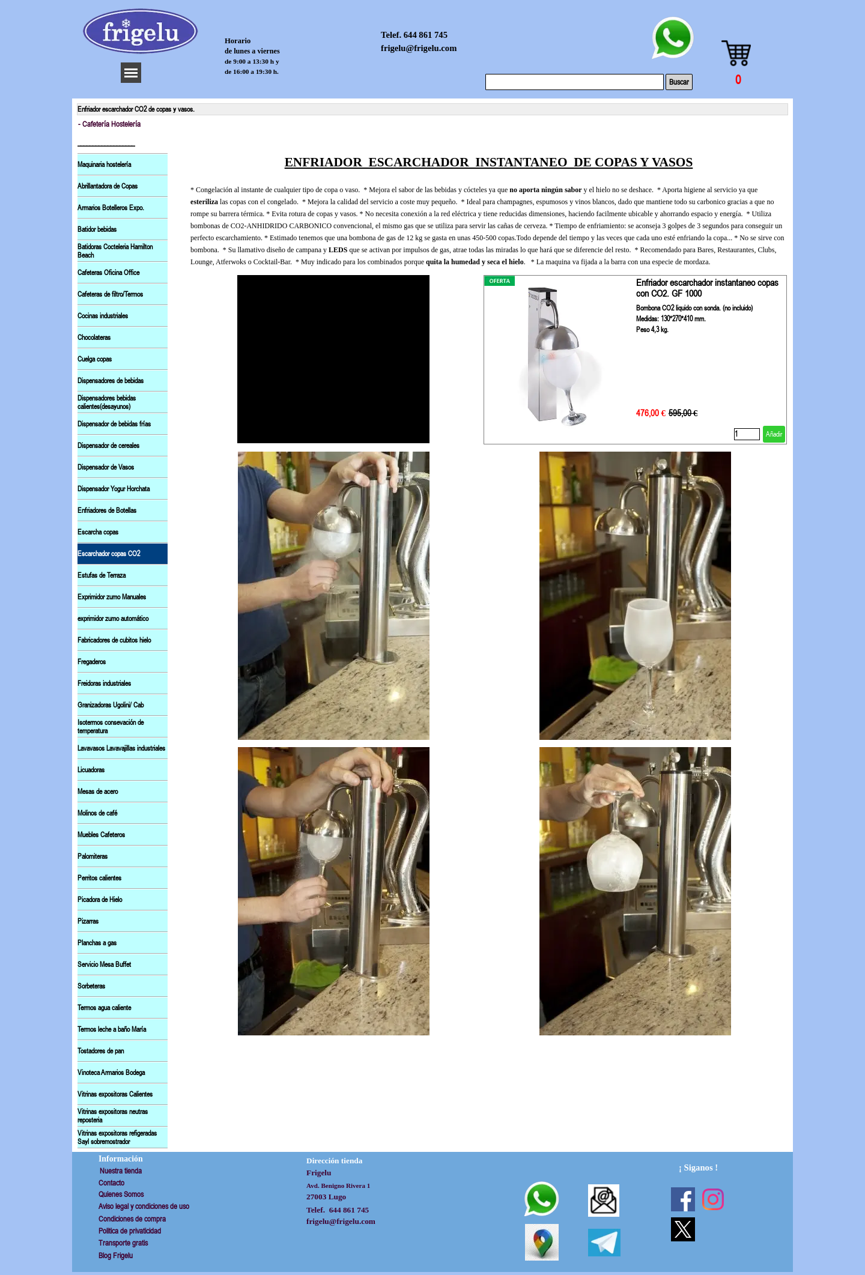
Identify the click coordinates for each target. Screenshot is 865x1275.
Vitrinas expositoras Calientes (115, 1094)
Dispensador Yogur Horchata (113, 489)
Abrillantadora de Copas (107, 186)
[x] (683, 1229)
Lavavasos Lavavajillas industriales (121, 748)
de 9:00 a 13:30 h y (252, 61)
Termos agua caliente (104, 1008)
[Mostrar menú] (131, 72)
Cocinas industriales (102, 316)
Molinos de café (97, 813)
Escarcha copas (97, 532)
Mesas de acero (97, 791)
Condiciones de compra (132, 1218)
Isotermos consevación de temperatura (110, 726)
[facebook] (683, 1199)
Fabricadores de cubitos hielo (114, 640)
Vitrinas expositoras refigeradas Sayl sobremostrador (117, 1137)
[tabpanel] (488, 200)
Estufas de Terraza (101, 575)
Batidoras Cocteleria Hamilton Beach (115, 251)
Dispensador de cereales (108, 445)
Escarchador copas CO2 (108, 554)
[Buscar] (574, 82)
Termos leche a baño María (111, 1029)
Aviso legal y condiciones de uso (144, 1206)
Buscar (679, 81)
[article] (635, 359)
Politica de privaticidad (130, 1230)
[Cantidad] (747, 434)
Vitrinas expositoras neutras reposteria (112, 1115)
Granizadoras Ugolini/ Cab (110, 705)
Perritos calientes (99, 878)
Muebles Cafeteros (101, 835)
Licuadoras (91, 770)
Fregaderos (91, 662)
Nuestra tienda (121, 1170)
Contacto (111, 1182)
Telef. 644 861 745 (414, 35)
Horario (237, 41)
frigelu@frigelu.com (419, 48)
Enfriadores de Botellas (106, 510)
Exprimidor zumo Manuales (111, 597)
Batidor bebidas (97, 229)
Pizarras (88, 921)
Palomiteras (92, 856)
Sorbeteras (91, 986)
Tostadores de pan (100, 1051)
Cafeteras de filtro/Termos (110, 294)
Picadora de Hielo (99, 899)
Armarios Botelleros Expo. (110, 208)
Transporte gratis (123, 1242)
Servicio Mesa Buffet (104, 964)
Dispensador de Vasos (105, 467)
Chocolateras (94, 337)
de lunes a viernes (252, 51)
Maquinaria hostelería (104, 164)
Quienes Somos (121, 1194)
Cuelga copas (94, 359)
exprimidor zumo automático (112, 618)
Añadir (774, 434)
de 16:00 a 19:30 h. (252, 71)
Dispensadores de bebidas (110, 381)
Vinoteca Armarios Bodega (111, 1072)
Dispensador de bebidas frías (114, 424)
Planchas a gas (97, 943)
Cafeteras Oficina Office (108, 272)
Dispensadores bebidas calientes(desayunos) (106, 402)
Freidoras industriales (104, 683)
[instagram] (713, 1199)
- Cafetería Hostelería (109, 124)
